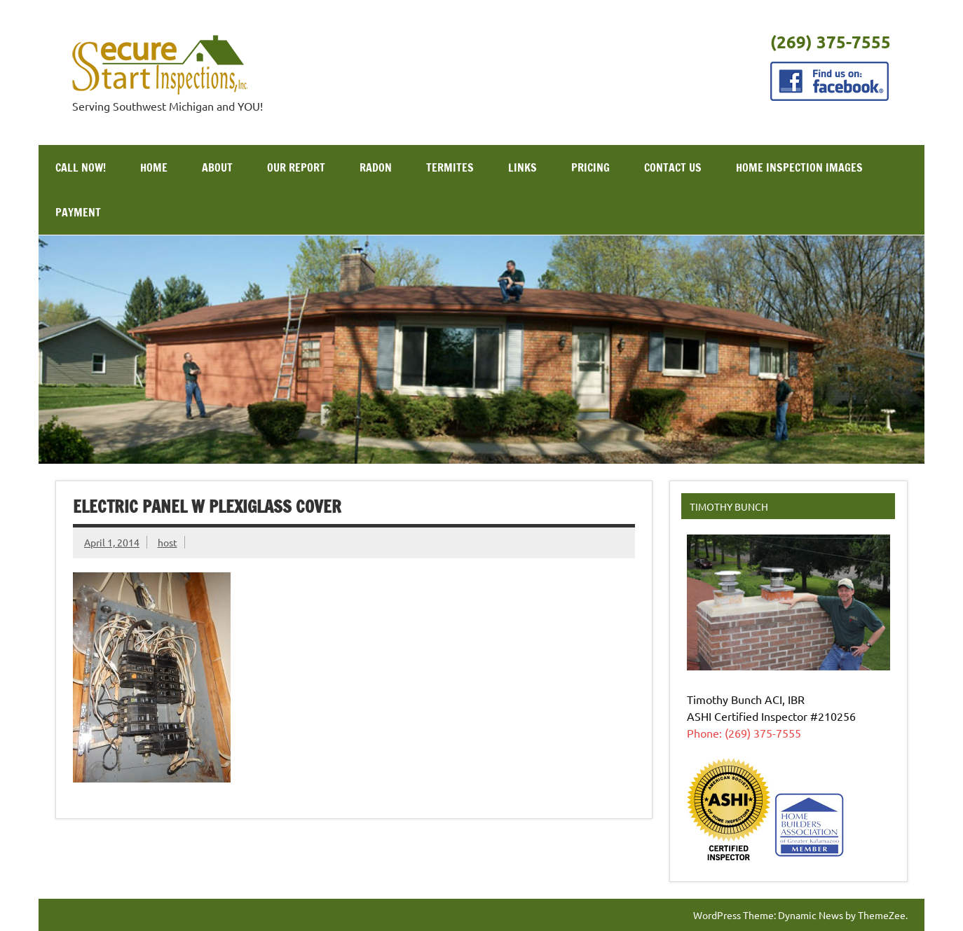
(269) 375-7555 (830, 42)
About (217, 167)
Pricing (590, 167)
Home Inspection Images (799, 167)
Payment (78, 212)
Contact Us (673, 167)
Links (522, 167)
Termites (450, 167)
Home (154, 167)
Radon (376, 167)
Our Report (296, 167)
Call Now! (80, 167)
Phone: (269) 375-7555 (744, 733)
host (167, 542)
